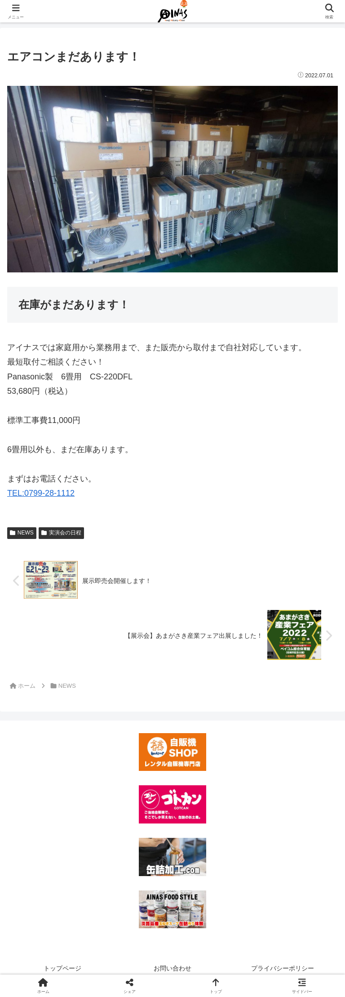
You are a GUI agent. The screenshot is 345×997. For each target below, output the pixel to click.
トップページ (62, 968)
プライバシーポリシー (282, 968)
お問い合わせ (172, 968)
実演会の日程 (61, 533)
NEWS (22, 533)
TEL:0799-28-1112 (41, 493)
